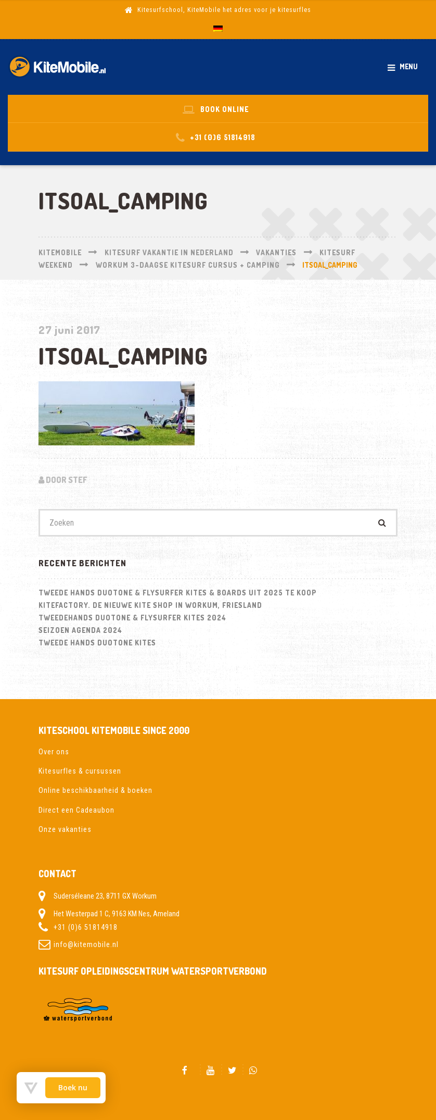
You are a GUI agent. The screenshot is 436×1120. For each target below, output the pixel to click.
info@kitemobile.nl (86, 944)
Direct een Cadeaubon (76, 810)
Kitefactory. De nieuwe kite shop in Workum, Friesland (150, 605)
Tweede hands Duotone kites (97, 642)
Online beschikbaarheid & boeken (95, 790)
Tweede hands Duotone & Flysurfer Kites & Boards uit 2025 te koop (178, 592)
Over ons (54, 752)
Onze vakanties (65, 829)
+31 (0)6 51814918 (86, 927)
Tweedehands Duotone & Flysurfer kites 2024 (132, 617)
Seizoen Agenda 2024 (80, 630)
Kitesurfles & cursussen (80, 771)
